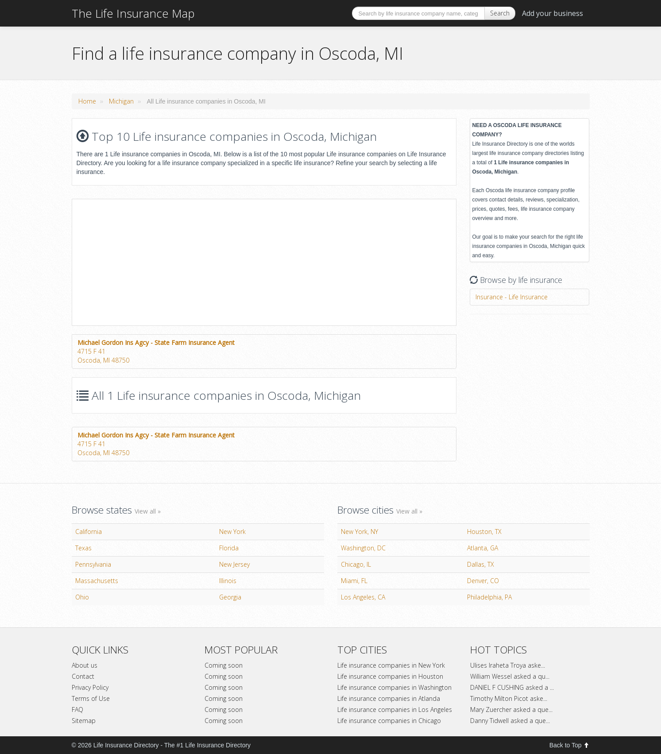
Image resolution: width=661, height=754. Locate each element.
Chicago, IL (356, 564)
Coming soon (224, 665)
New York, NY (359, 531)
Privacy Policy (90, 687)
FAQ (77, 709)
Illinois (227, 580)
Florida (229, 548)
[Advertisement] (146, 261)
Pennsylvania (93, 564)
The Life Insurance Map (133, 13)
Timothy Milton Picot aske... (508, 698)
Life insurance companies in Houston (390, 676)
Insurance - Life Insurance (511, 297)
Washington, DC (363, 548)
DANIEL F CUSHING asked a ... (512, 687)
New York (232, 531)
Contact (83, 676)
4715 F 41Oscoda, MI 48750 (156, 351)
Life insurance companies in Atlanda (388, 698)
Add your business (552, 13)
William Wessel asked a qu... (509, 676)
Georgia (230, 597)
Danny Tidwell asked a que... (510, 720)
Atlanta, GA (482, 548)
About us (84, 665)
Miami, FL (354, 580)
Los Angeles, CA (363, 597)
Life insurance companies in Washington (394, 687)
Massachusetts (96, 580)
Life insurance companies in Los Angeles (394, 709)
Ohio (82, 597)
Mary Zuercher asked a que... (511, 709)
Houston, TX (484, 531)
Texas (83, 548)
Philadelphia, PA (489, 597)
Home (87, 101)
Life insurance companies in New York (391, 665)
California (88, 531)
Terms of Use (91, 698)
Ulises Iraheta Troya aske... (507, 665)
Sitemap (84, 720)
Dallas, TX (480, 564)
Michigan (121, 101)
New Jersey (234, 564)
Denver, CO (483, 580)
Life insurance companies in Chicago (389, 720)
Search (500, 13)
